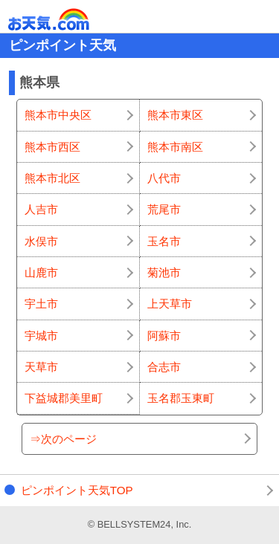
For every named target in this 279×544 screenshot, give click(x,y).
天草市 (41, 366)
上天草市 (169, 303)
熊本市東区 (175, 115)
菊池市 (164, 272)
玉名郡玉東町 (180, 398)
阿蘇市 (164, 335)
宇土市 (41, 303)
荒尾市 (164, 209)
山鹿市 (41, 272)
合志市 (164, 366)
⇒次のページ (63, 439)
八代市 (164, 178)
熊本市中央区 (58, 115)
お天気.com (70, 19)
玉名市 (164, 241)
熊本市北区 (52, 178)
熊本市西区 (52, 146)
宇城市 (41, 335)
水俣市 (41, 241)
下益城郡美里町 (64, 398)
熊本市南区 (175, 146)
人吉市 (41, 209)
